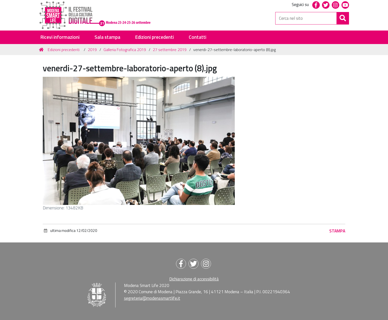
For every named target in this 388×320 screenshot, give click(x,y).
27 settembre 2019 (169, 50)
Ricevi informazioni (60, 37)
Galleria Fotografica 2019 (125, 50)
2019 (92, 50)
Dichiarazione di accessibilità (194, 279)
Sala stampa (107, 37)
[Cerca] (342, 18)
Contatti (197, 37)
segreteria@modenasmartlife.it (152, 298)
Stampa (337, 231)
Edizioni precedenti (154, 37)
